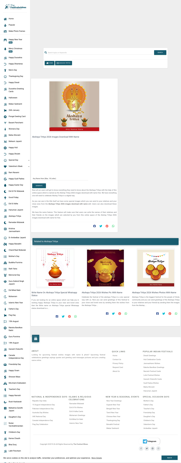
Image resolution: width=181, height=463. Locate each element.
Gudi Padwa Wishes (151, 383)
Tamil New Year (112, 413)
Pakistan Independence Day (43, 409)
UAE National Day (39, 416)
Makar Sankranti (112, 428)
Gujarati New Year (113, 405)
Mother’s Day (148, 401)
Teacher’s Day (148, 409)
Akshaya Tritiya (63, 63)
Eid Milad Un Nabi (76, 419)
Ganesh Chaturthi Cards (152, 379)
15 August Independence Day (43, 405)
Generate (39, 185)
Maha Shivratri (149, 387)
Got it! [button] (169, 458)
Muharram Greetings (77, 415)
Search (160, 52)
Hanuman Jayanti (150, 391)
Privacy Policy (118, 363)
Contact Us (117, 359)
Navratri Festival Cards (152, 371)
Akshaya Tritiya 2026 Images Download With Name (55, 137)
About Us (116, 371)
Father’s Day (148, 405)
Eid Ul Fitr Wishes (76, 407)
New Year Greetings (114, 401)
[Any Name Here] (60, 178)
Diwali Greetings (149, 356)
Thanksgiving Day (113, 420)
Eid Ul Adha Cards (76, 411)
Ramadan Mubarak (76, 404)
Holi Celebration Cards (152, 359)
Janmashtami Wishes (151, 363)
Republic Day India (39, 401)
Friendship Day (149, 413)
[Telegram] (149, 441)
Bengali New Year (113, 409)
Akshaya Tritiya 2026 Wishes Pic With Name (102, 292)
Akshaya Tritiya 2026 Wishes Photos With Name (154, 292)
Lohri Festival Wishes (151, 375)
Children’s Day (148, 420)
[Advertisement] (105, 23)
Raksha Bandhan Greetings (153, 367)
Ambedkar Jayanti (150, 428)
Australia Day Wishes (40, 413)
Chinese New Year (113, 416)
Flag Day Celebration (40, 424)
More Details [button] (97, 458)
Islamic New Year (76, 423)
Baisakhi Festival (112, 424)
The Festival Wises (80, 444)
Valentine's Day (149, 424)
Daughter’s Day (149, 416)
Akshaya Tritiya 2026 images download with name (68, 204)
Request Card (118, 367)
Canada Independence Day (42, 420)
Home (49, 63)
